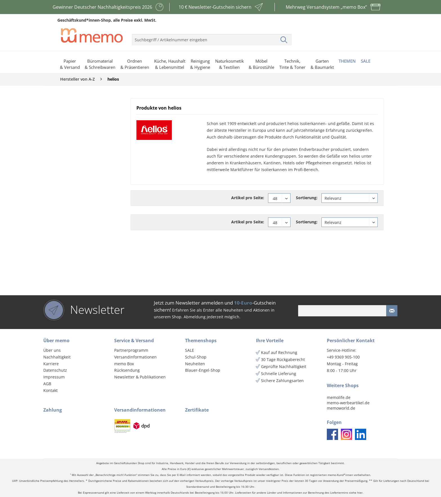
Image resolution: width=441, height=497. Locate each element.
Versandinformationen (135, 357)
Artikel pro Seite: (247, 197)
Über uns (52, 350)
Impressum (54, 377)
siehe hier (356, 492)
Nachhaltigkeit (57, 357)
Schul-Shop (195, 357)
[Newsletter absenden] (391, 310)
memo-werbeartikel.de (348, 402)
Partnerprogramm (131, 350)
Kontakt (50, 390)
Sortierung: (307, 197)
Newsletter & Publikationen (140, 377)
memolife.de (338, 397)
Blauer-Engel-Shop (202, 370)
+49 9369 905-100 (343, 357)
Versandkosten (269, 469)
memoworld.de (341, 408)
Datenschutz (55, 370)
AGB (47, 383)
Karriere (51, 363)
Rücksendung (127, 370)
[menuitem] (211, 37)
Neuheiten (195, 363)
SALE (189, 350)
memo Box (124, 363)
